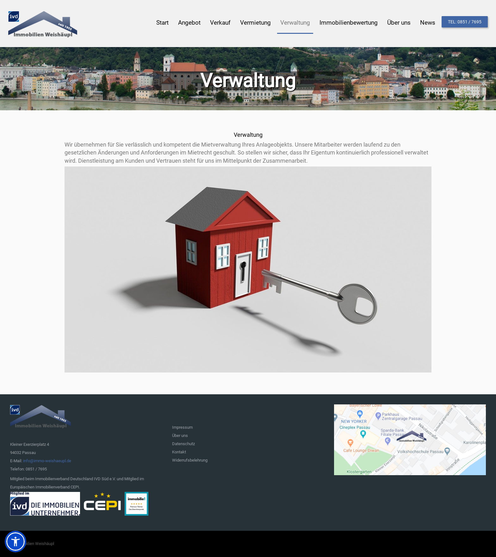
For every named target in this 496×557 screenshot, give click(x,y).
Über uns (180, 435)
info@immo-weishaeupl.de (47, 460)
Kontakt (179, 452)
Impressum (182, 427)
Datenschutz (183, 443)
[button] (15, 541)
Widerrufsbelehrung (190, 460)
